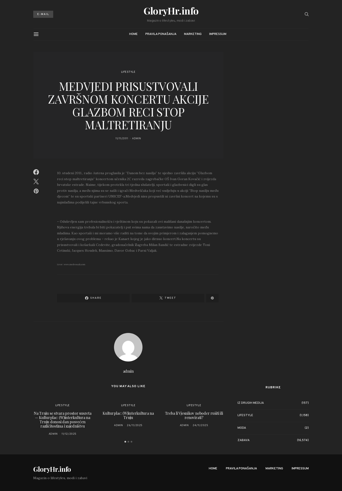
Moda (242, 428)
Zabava (244, 440)
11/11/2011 (121, 138)
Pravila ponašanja (160, 34)
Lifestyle (128, 72)
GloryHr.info (171, 10)
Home (133, 34)
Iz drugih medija (251, 403)
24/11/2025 (200, 425)
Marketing (193, 34)
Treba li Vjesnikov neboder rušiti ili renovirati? (194, 415)
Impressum (217, 34)
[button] (125, 441)
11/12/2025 (69, 434)
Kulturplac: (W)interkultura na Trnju (128, 415)
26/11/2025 (134, 425)
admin (136, 138)
